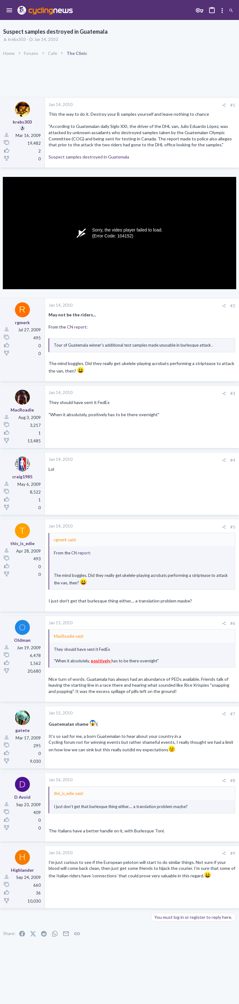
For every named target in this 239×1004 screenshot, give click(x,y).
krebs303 (17, 39)
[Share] (224, 105)
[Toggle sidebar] (222, 11)
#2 (232, 305)
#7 (232, 713)
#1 (232, 105)
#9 (232, 853)
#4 (232, 460)
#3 (232, 393)
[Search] (231, 10)
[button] (9, 10)
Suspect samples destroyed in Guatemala (89, 156)
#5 (232, 526)
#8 (232, 780)
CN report (77, 326)
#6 (232, 623)
